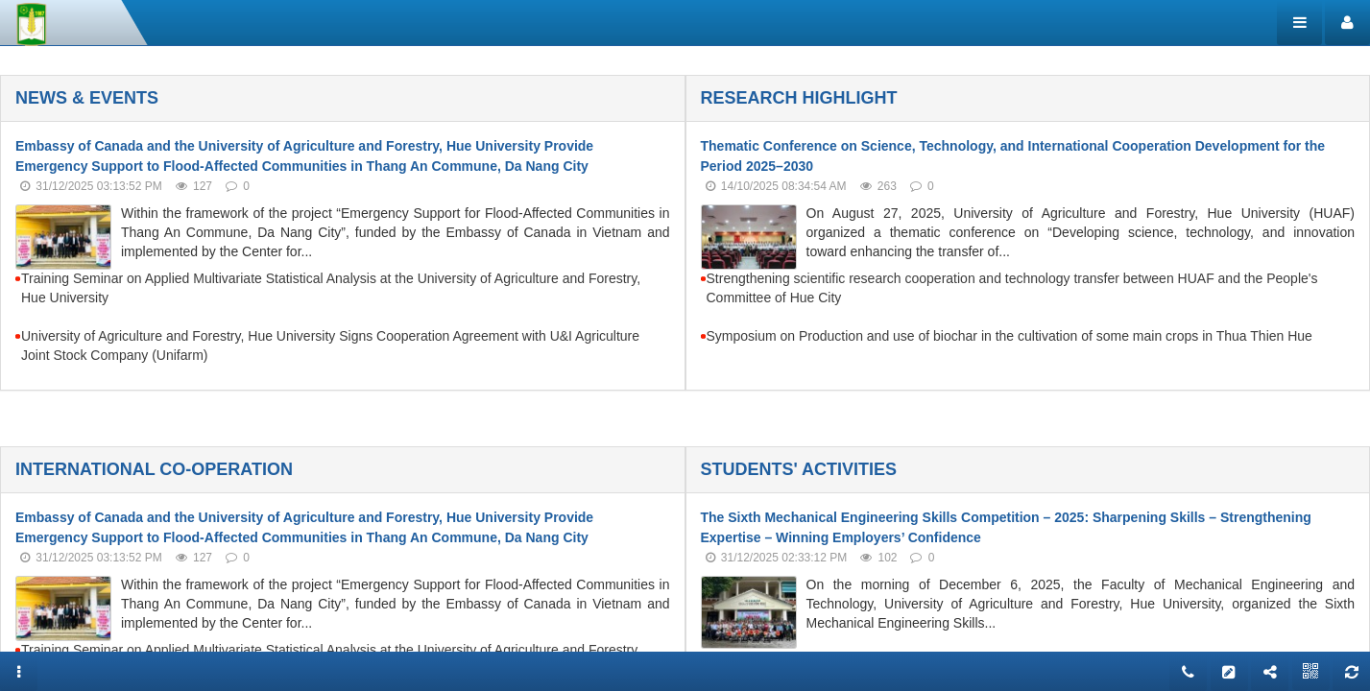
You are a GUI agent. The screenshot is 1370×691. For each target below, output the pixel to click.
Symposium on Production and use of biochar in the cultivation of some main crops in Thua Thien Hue (1009, 336)
